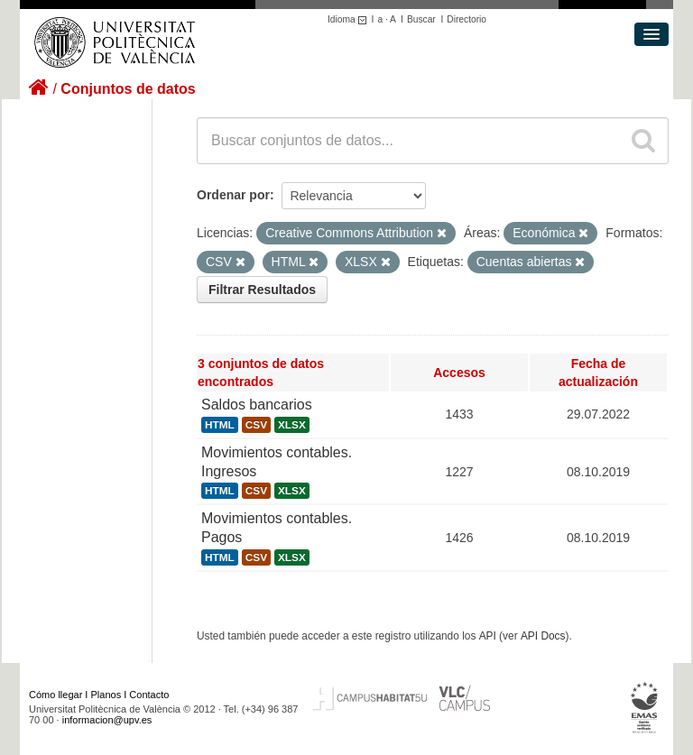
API (487, 636)
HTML (220, 425)
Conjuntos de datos (127, 89)
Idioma (350, 19)
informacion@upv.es (107, 719)
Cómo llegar (55, 694)
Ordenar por (233, 195)
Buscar (421, 19)
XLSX (292, 425)
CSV (256, 425)
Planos (106, 694)
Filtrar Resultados (262, 289)
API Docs (543, 636)
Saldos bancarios (256, 404)
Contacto (149, 694)
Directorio (466, 19)
